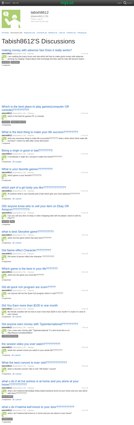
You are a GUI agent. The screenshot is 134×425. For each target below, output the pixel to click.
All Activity (5, 33)
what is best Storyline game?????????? (28, 231)
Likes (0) (62, 33)
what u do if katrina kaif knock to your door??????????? (38, 407)
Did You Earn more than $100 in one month (30, 305)
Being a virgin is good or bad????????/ (27, 150)
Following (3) (81, 33)
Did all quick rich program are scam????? (29, 287)
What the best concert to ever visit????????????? (34, 362)
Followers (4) (71, 33)
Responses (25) (29, 33)
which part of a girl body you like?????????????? (34, 187)
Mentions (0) (52, 33)
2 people (18, 162)
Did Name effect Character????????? (26, 250)
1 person (18, 199)
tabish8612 (7, 54)
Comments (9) (42, 33)
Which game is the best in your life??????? (30, 268)
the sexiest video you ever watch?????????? (31, 344)
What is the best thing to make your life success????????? (40, 132)
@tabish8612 (17, 54)
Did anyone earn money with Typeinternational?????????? (40, 324)
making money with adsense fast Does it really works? (37, 50)
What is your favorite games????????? (27, 169)
